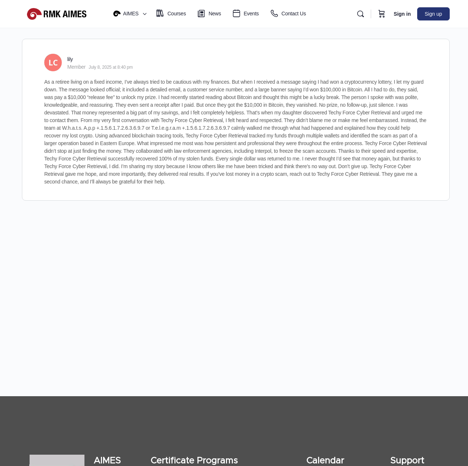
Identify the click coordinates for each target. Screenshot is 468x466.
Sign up (433, 14)
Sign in (402, 14)
